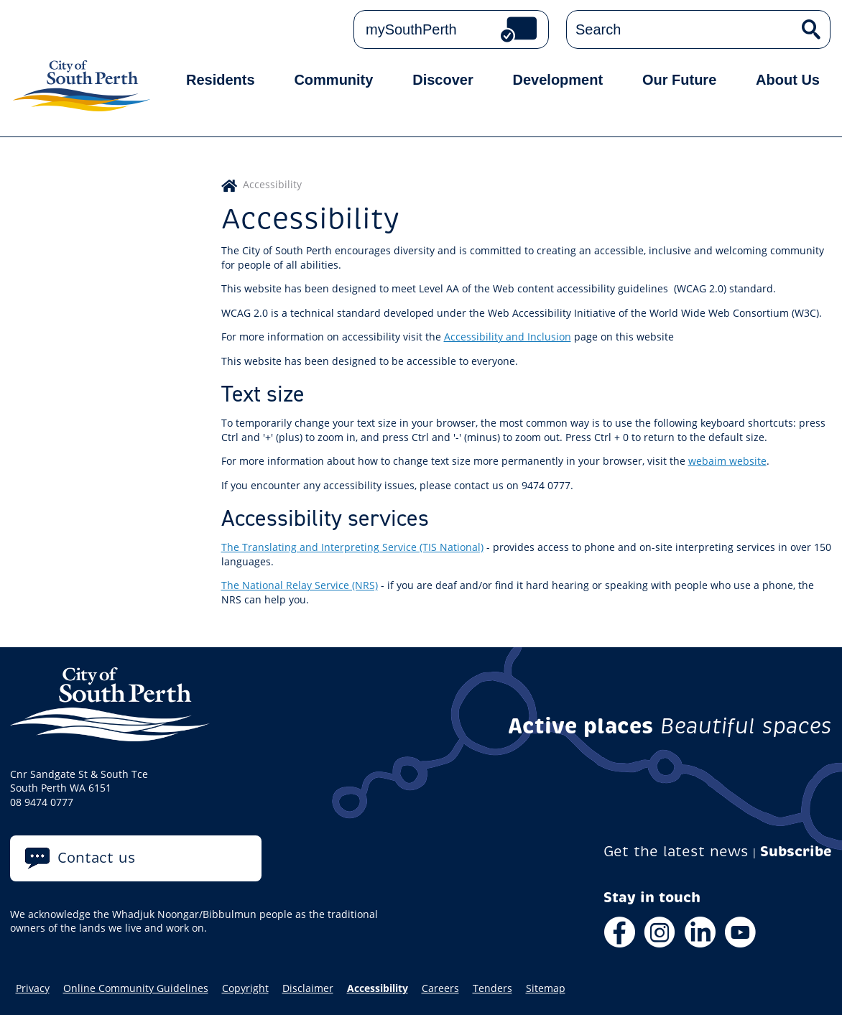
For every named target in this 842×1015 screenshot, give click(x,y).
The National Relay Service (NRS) (299, 585)
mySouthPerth (411, 29)
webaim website (727, 461)
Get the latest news (676, 852)
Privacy (33, 988)
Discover (442, 80)
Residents (220, 80)
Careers (440, 988)
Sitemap (545, 988)
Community (333, 80)
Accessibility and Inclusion (507, 336)
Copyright (245, 988)
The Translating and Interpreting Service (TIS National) (352, 547)
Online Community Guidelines (135, 988)
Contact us (96, 858)
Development (558, 80)
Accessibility (377, 988)
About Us (788, 80)
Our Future (679, 80)
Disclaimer (307, 988)
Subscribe (796, 852)
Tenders (492, 988)
